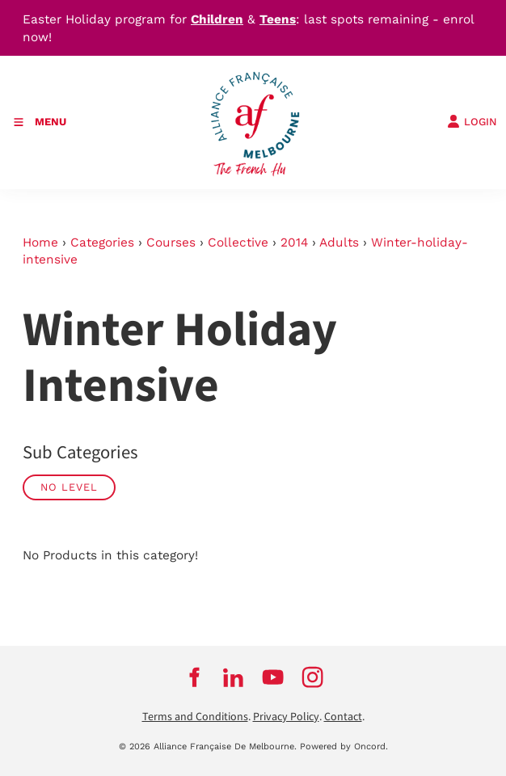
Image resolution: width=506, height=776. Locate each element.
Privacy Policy (286, 717)
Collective (238, 242)
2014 (294, 242)
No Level (69, 487)
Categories (102, 242)
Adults (339, 242)
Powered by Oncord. (344, 746)
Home (40, 242)
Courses (171, 242)
